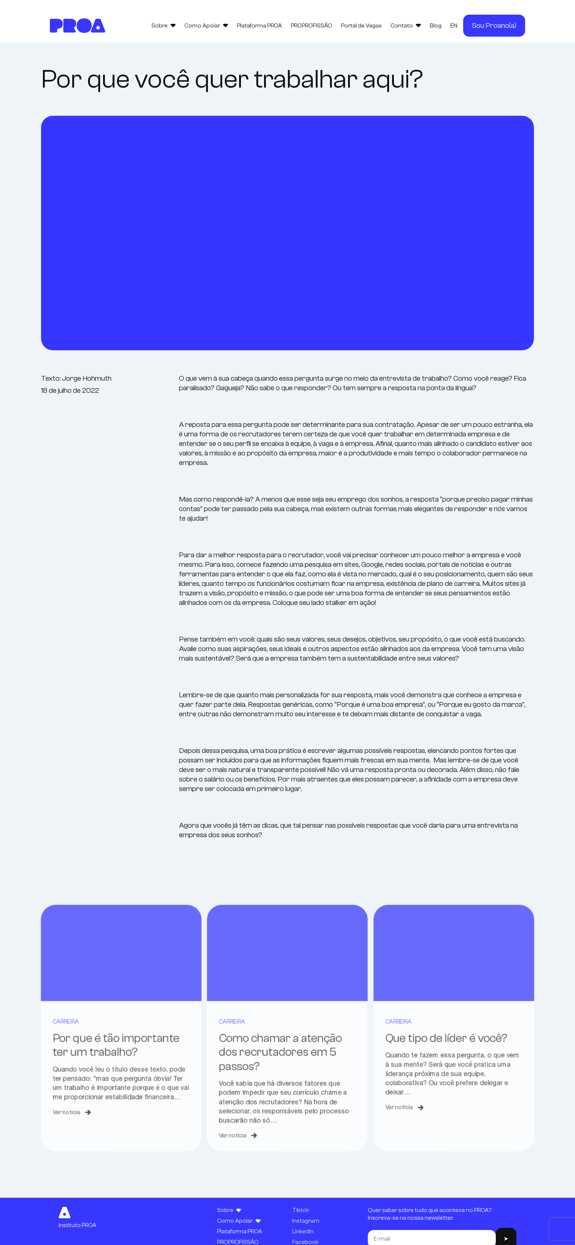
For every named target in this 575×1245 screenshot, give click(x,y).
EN (453, 25)
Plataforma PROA (259, 25)
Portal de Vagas (361, 25)
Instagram (305, 1221)
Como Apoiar (206, 25)
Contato (406, 25)
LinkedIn (303, 1231)
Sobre (163, 25)
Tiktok (300, 1210)
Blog (436, 25)
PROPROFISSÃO (311, 25)
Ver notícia (60, 1145)
